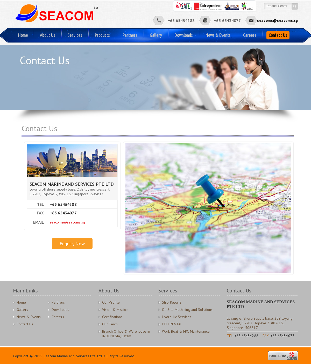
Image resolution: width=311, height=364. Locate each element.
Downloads (183, 35)
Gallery (156, 35)
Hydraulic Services (176, 316)
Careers (249, 35)
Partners (129, 35)
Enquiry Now (72, 244)
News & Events (218, 35)
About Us (47, 35)
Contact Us (278, 35)
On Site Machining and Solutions (187, 309)
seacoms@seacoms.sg (277, 20)
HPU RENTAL (172, 324)
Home (23, 35)
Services (75, 35)
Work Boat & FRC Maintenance (186, 331)
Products (102, 35)
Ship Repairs (171, 302)
